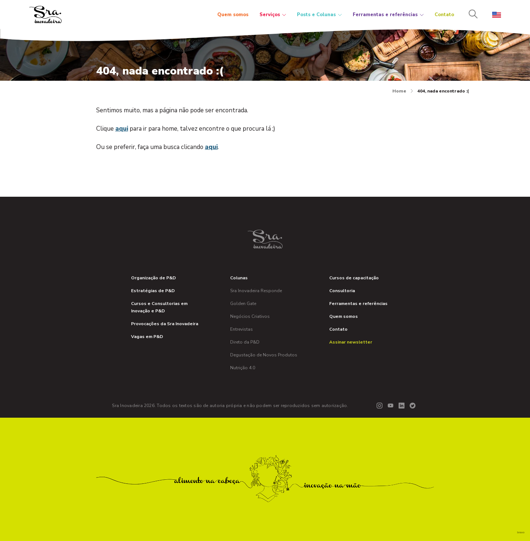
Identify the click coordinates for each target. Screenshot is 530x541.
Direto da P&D (244, 342)
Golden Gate (243, 303)
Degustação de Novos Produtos (263, 355)
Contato (444, 14)
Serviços (272, 14)
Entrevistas (241, 329)
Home (402, 91)
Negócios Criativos (250, 316)
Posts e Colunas (319, 14)
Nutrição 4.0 (242, 368)
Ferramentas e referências (388, 14)
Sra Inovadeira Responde (256, 291)
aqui (121, 128)
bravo (520, 532)
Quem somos (232, 14)
